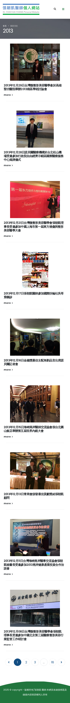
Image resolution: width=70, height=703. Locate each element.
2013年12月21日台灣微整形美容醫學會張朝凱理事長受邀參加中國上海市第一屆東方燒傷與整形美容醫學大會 (34, 226)
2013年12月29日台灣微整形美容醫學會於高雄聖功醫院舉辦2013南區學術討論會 (32, 87)
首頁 (5, 25)
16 (52, 662)
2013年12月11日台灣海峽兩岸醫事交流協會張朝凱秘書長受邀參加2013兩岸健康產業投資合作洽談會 (34, 564)
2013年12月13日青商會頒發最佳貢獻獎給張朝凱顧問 (34, 496)
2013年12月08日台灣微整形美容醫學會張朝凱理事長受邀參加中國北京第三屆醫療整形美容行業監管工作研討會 (33, 635)
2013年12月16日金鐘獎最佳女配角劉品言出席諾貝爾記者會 (34, 362)
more (8, 94)
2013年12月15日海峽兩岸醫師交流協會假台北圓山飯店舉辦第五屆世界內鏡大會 (34, 429)
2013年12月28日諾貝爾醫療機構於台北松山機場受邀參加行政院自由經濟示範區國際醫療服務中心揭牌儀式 (33, 156)
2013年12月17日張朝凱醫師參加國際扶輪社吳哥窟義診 (34, 295)
